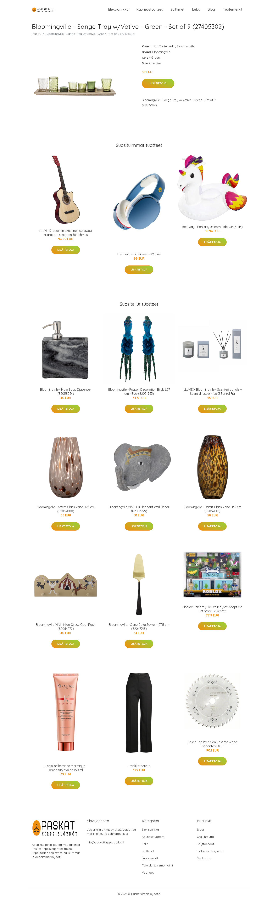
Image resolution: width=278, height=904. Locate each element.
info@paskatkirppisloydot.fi (105, 846)
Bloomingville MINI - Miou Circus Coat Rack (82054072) (65, 630)
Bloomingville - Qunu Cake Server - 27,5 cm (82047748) (139, 630)
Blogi (211, 11)
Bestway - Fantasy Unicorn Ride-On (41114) (212, 230)
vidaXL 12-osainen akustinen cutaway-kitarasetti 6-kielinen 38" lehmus (65, 236)
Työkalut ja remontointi (157, 869)
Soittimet (177, 11)
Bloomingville (186, 49)
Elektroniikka (118, 11)
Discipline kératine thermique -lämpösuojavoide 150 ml (65, 771)
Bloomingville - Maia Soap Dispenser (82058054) (65, 395)
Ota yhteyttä (205, 840)
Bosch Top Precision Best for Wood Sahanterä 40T (212, 747)
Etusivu (36, 37)
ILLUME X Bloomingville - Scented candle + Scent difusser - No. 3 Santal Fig (212, 395)
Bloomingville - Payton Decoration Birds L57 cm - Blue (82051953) (139, 395)
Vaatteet (148, 876)
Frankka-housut (139, 769)
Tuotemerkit (232, 11)
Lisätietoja (158, 87)
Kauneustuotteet (149, 11)
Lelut (196, 11)
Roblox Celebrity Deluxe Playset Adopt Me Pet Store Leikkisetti (212, 612)
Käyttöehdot (205, 847)
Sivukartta (203, 862)
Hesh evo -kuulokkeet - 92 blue (139, 258)
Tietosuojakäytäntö (210, 854)
